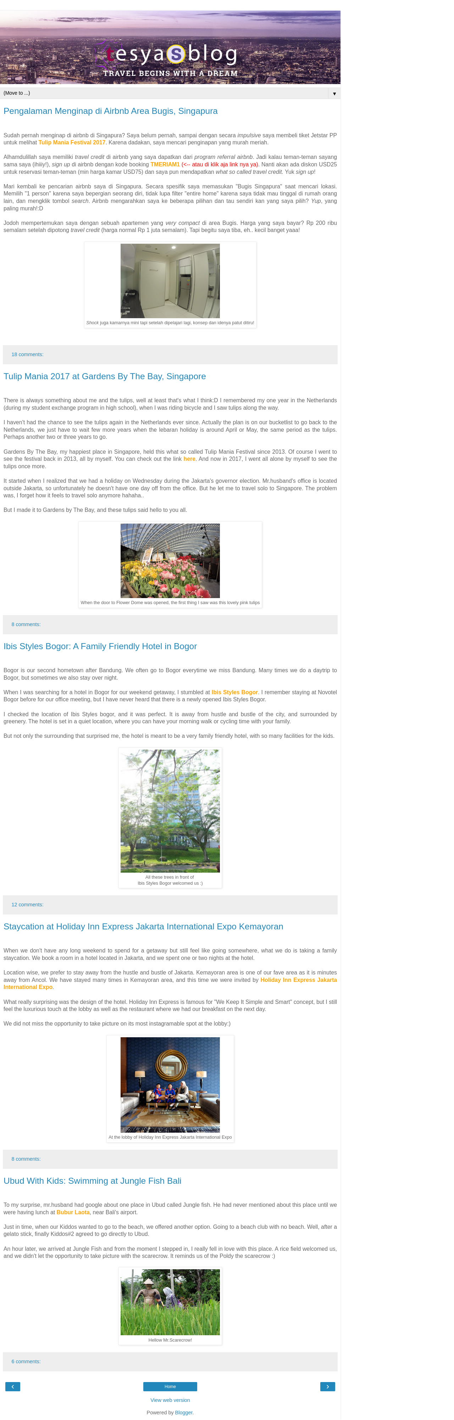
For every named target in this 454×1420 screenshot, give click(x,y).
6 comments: (25, 1361)
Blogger (184, 1412)
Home (170, 1386)
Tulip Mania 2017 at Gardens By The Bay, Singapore (105, 376)
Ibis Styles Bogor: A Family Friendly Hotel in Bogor (100, 646)
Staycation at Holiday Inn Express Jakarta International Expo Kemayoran (143, 926)
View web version (170, 1400)
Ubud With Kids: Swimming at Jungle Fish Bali (93, 1181)
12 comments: (27, 904)
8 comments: (25, 624)
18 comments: (27, 354)
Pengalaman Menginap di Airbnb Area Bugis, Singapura (111, 111)
